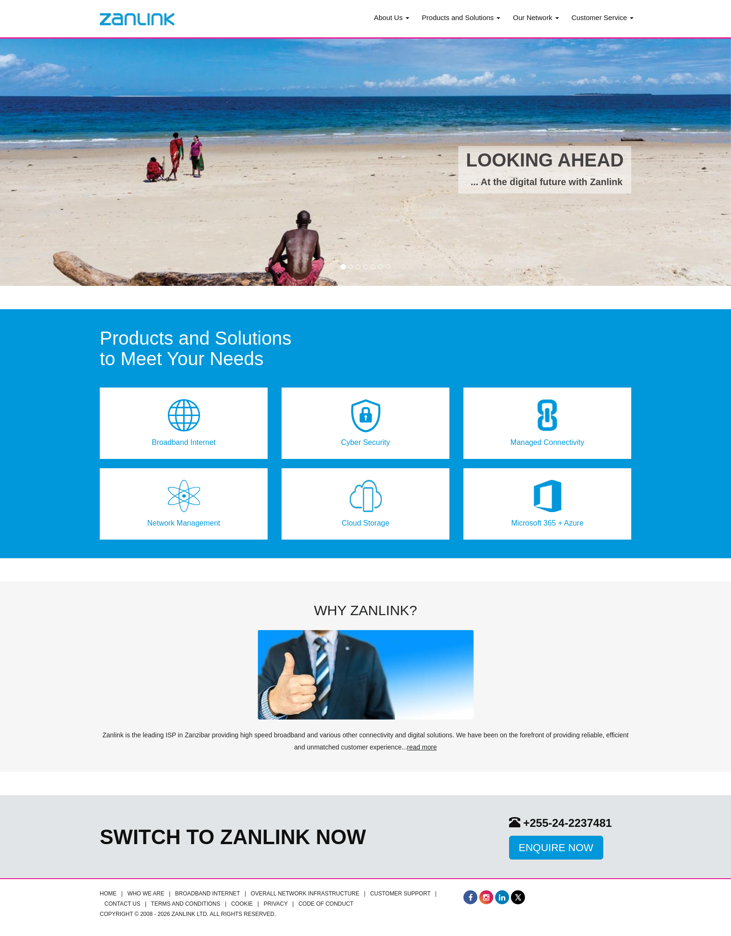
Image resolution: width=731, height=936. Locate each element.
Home (108, 893)
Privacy (275, 904)
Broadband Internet (207, 893)
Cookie (242, 904)
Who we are (145, 893)
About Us (391, 17)
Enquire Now (556, 847)
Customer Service (603, 17)
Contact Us (122, 904)
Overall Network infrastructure (305, 893)
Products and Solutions (461, 17)
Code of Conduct (325, 904)
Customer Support (400, 893)
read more (422, 747)
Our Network (536, 17)
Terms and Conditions (186, 904)
